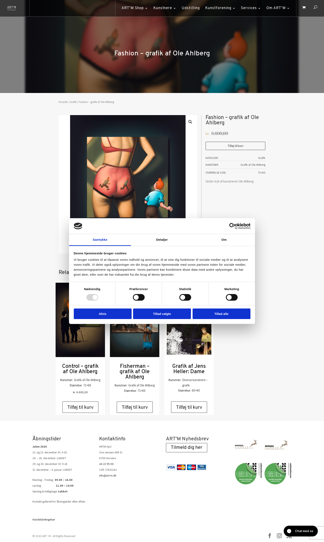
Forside (63, 102)
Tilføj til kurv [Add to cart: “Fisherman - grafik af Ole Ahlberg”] (135, 407)
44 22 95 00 (106, 464)
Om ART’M (275, 8)
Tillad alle (221, 314)
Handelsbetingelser (43, 519)
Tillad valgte (162, 314)
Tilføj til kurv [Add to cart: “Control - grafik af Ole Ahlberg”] (80, 407)
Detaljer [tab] (162, 239)
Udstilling (190, 8)
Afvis (102, 314)
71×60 (261, 172)
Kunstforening (218, 8)
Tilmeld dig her (186, 448)
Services (248, 8)
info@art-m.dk (107, 475)
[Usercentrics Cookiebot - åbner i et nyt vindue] (232, 226)
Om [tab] (223, 239)
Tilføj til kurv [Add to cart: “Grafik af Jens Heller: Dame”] (189, 407)
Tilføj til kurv (235, 146)
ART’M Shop (132, 8)
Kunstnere (162, 8)
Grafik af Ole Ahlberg (253, 165)
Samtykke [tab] (100, 239)
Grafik (73, 102)
